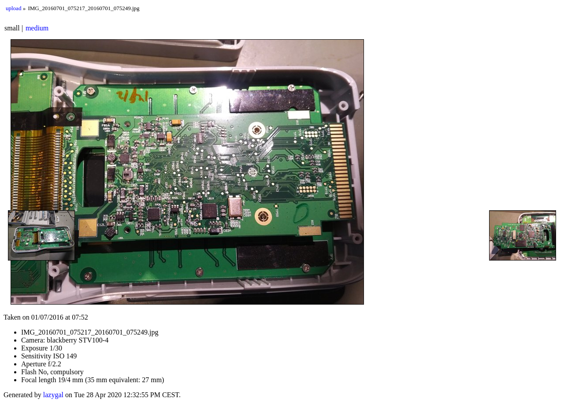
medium (37, 28)
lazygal (53, 395)
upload (13, 8)
